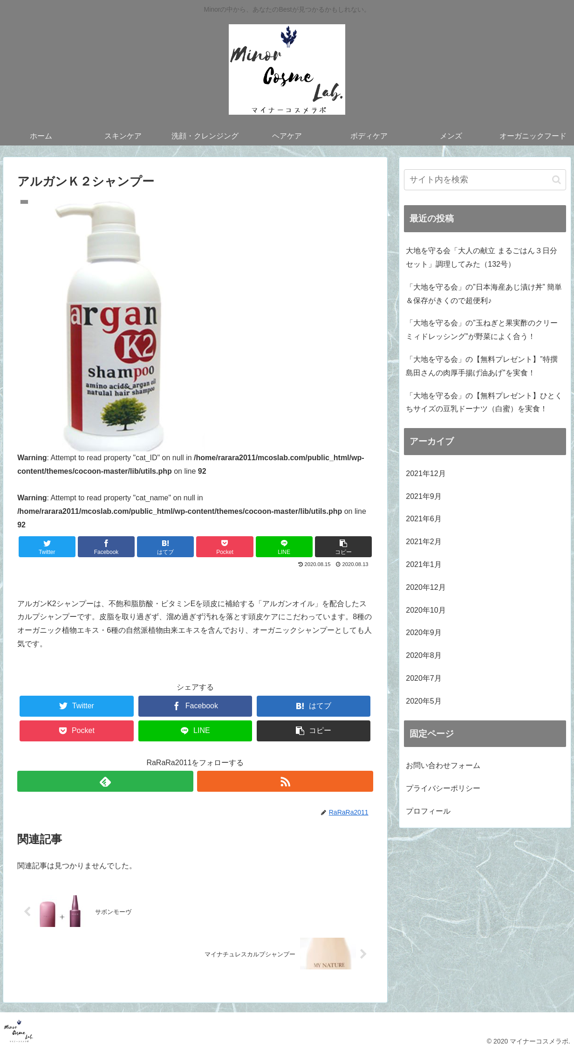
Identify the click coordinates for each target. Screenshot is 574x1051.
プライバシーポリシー (443, 788)
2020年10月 (425, 610)
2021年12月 (425, 473)
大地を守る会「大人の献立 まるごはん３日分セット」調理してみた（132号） (481, 257)
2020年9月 (424, 632)
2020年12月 (425, 587)
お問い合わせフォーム (443, 765)
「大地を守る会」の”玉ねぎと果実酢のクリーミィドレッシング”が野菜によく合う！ (481, 329)
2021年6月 (424, 519)
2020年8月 (424, 655)
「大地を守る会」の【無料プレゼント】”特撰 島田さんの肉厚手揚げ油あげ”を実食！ (481, 366)
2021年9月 (424, 496)
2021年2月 (424, 542)
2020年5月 (424, 701)
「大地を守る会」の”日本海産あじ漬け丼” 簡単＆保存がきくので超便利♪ (484, 293)
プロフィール (428, 811)
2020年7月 (424, 678)
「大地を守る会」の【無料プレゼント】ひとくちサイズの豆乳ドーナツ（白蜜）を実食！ (484, 402)
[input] (485, 179)
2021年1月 (424, 564)
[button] (556, 179)
